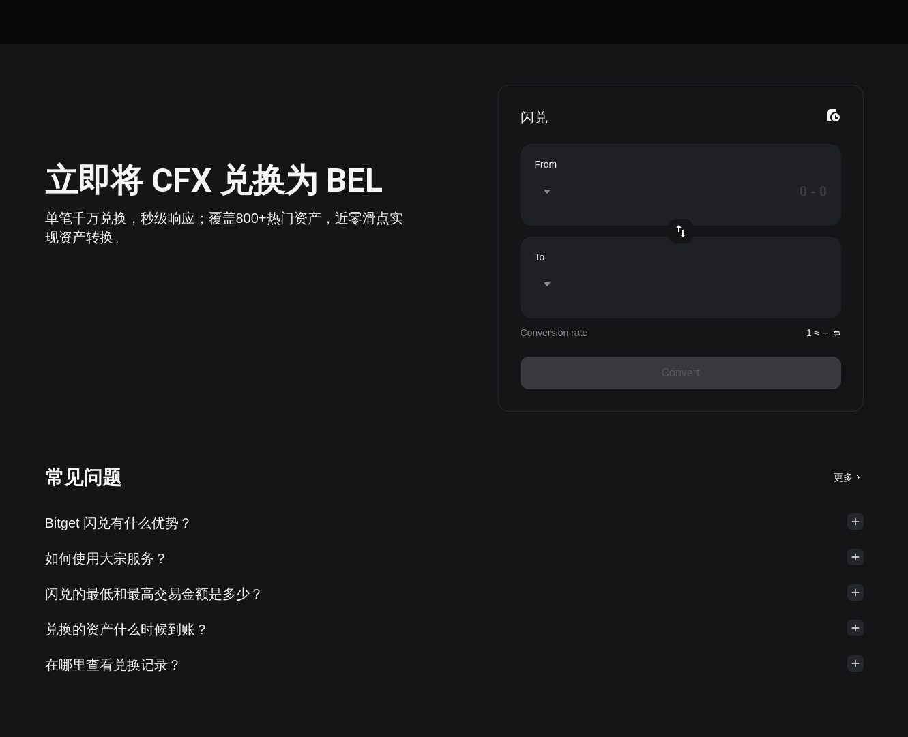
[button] (454, 523)
